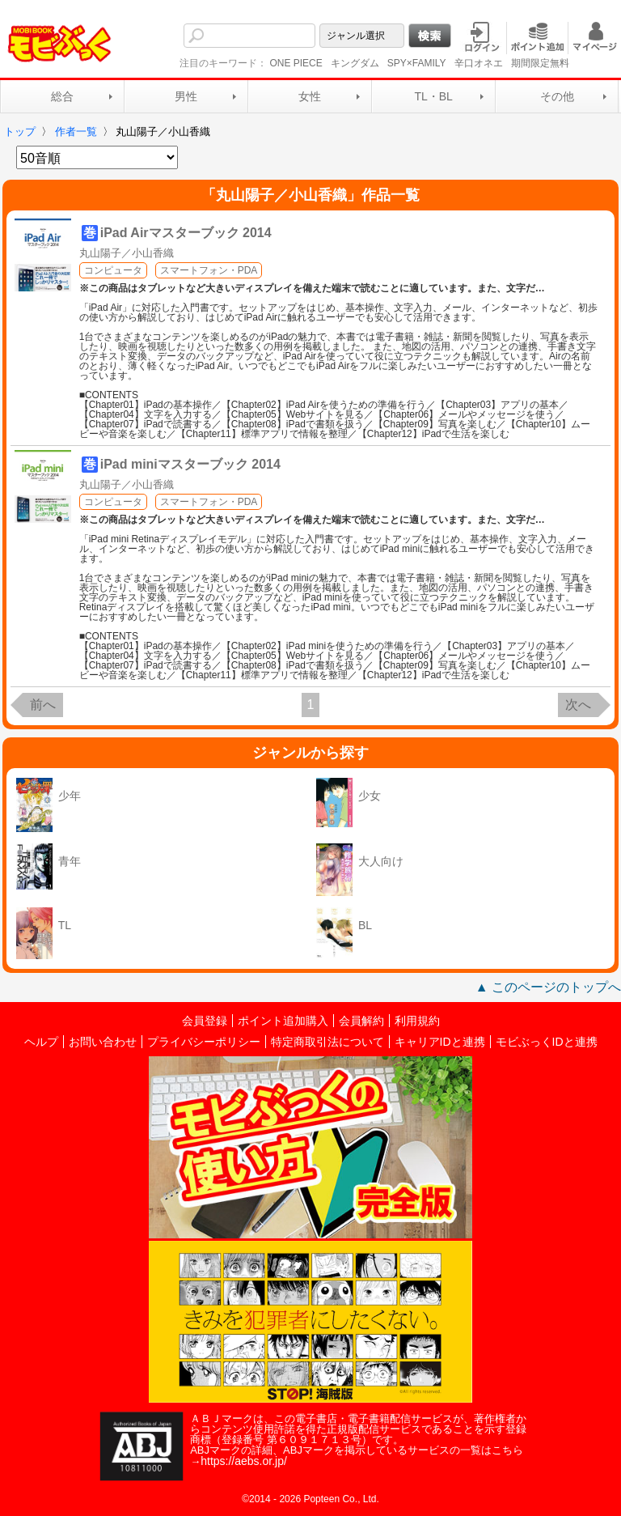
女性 (309, 96)
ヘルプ (41, 1041)
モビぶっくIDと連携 (547, 1041)
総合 (62, 96)
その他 (557, 96)
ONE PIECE (295, 63)
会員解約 (361, 1020)
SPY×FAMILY (416, 63)
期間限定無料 (540, 63)
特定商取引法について (327, 1041)
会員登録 (204, 1020)
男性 (186, 96)
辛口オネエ (478, 63)
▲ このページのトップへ (548, 987)
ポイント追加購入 (283, 1020)
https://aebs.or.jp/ (244, 1460)
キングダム (355, 63)
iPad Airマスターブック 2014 (186, 233)
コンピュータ (113, 270)
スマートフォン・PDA (209, 270)
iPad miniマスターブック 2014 (190, 464)
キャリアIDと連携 (440, 1041)
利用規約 (417, 1020)
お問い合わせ (103, 1041)
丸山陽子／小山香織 (126, 253)
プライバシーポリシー (203, 1041)
